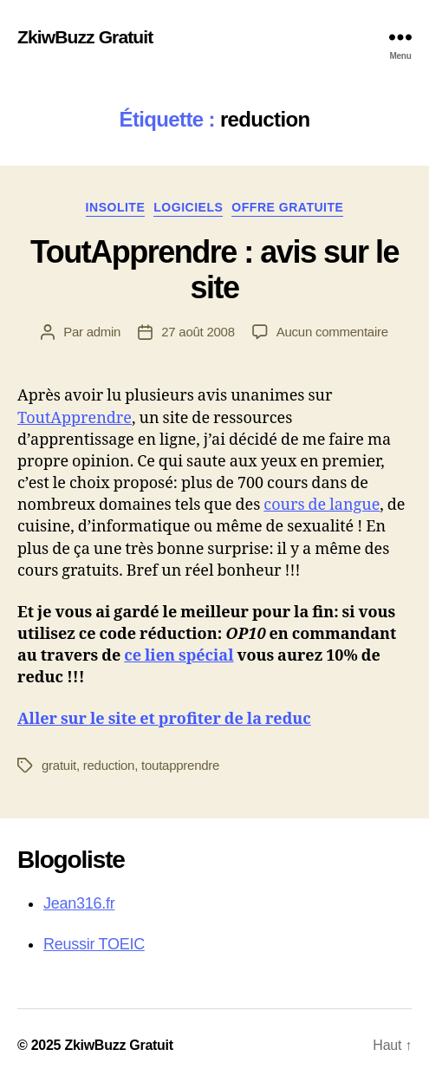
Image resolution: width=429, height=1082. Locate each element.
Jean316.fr (78, 903)
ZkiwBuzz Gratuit (85, 37)
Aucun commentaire (332, 331)
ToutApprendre (74, 418)
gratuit (59, 765)
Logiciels (188, 207)
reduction (108, 765)
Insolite (116, 207)
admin (104, 331)
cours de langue (321, 505)
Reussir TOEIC (94, 944)
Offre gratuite (287, 207)
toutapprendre (180, 765)
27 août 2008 (198, 331)
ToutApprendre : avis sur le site (214, 269)
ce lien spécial (178, 656)
